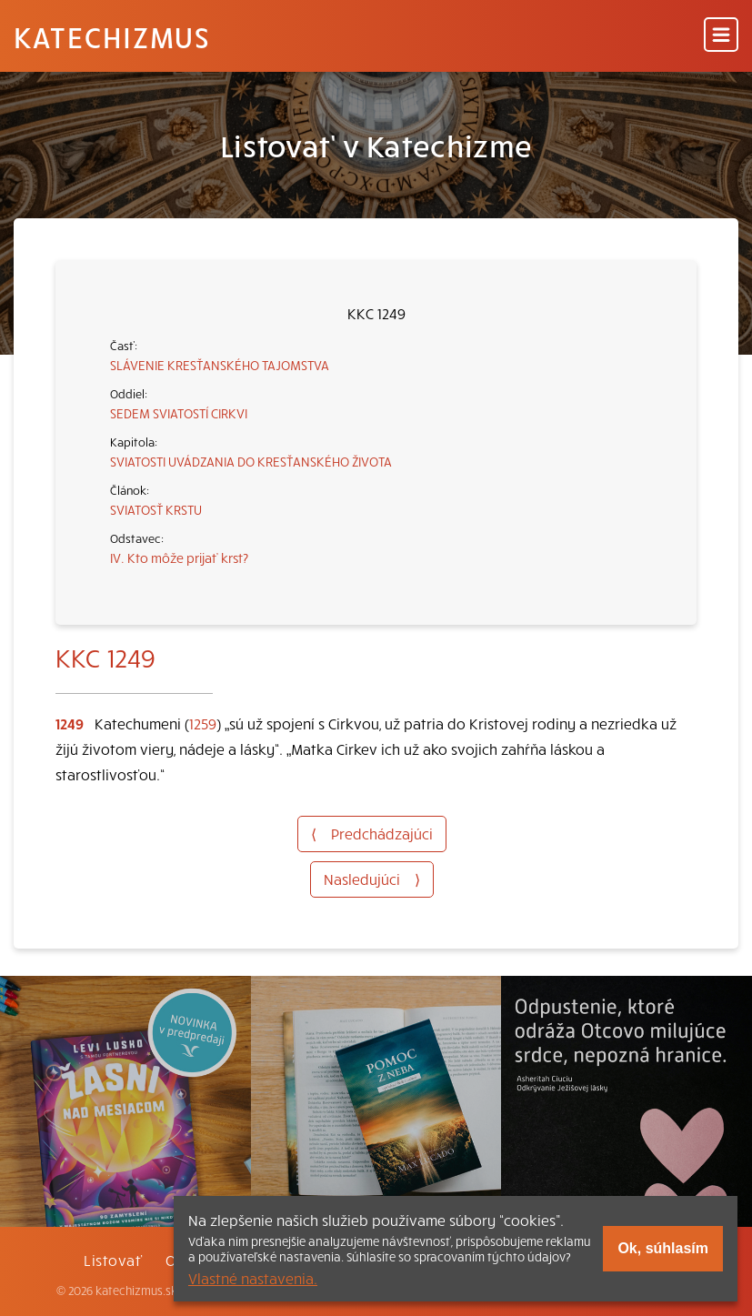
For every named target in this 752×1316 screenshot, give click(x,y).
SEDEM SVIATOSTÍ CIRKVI (178, 413)
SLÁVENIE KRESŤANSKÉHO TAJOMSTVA (219, 365)
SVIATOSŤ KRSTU (156, 509)
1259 (202, 723)
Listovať (113, 1260)
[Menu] (721, 36)
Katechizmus (112, 36)
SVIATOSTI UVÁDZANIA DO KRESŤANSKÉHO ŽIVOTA (251, 461)
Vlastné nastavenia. (252, 1278)
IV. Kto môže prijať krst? (179, 557)
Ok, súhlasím (662, 1248)
